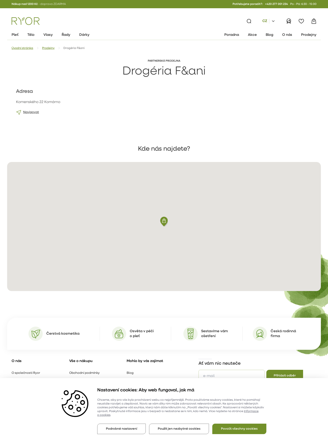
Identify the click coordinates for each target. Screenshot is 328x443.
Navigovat (31, 112)
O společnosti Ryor (26, 373)
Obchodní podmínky (84, 373)
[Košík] (313, 21)
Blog (130, 373)
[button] (164, 222)
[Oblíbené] (301, 21)
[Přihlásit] (289, 21)
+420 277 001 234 (276, 4)
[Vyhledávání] (249, 21)
